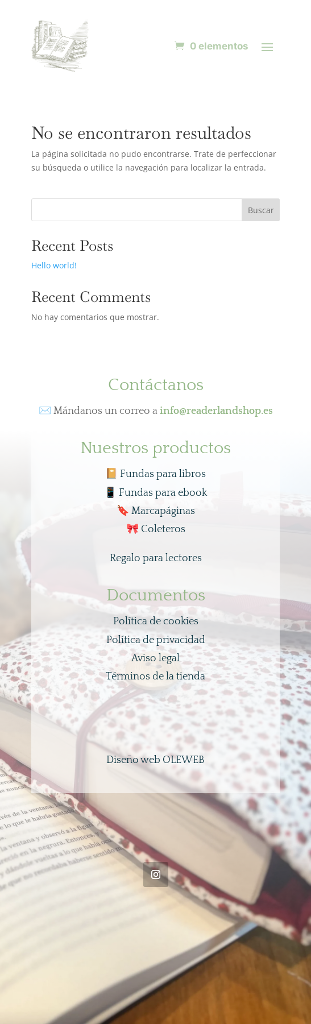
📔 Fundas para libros (155, 474)
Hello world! (54, 265)
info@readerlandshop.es (216, 411)
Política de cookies (155, 621)
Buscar (261, 210)
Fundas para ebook (155, 493)
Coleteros (155, 529)
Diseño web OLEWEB (155, 760)
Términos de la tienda (155, 676)
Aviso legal (155, 658)
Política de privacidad (155, 640)
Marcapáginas (156, 511)
